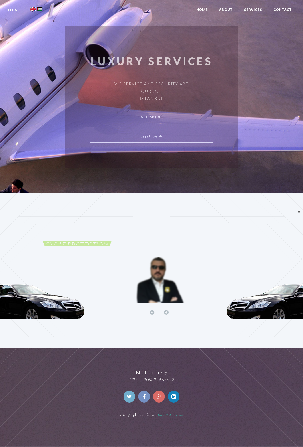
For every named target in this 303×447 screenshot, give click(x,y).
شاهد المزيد (151, 136)
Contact (282, 10)
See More (151, 117)
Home (202, 10)
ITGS (19, 10)
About (226, 10)
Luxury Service (169, 414)
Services (253, 10)
